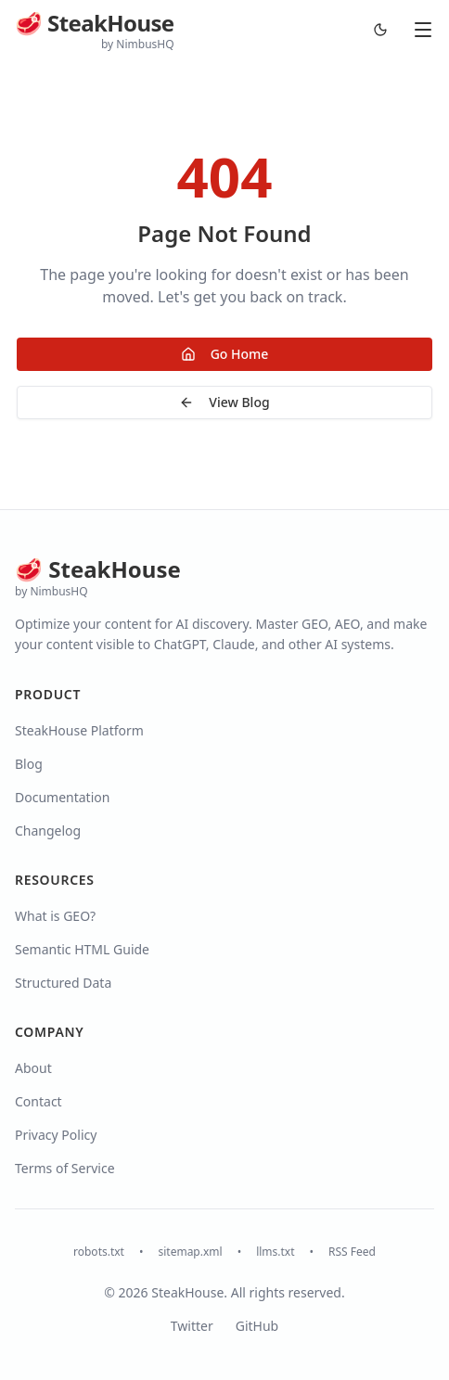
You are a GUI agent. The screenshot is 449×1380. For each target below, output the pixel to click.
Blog (29, 764)
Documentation (62, 797)
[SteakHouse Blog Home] (94, 30)
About (33, 1068)
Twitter (192, 1326)
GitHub (257, 1326)
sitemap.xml (190, 1252)
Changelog (48, 830)
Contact (38, 1101)
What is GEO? (55, 916)
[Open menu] (423, 29)
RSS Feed (352, 1252)
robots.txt (98, 1252)
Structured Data (63, 982)
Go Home (225, 354)
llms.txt (275, 1252)
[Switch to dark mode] (380, 29)
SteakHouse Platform (79, 730)
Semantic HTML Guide (82, 949)
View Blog (224, 402)
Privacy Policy (55, 1135)
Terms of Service (65, 1168)
